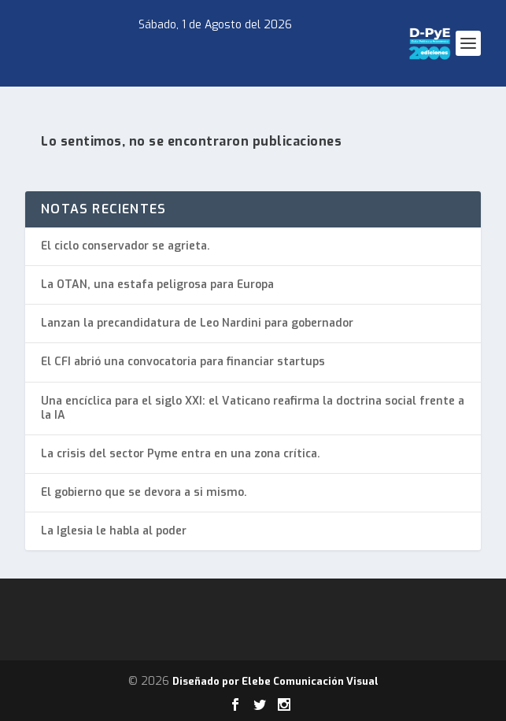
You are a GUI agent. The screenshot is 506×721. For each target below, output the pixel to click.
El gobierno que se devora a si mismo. (144, 492)
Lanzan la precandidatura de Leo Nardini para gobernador (197, 323)
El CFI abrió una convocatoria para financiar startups (183, 361)
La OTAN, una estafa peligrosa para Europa (157, 284)
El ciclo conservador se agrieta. (125, 245)
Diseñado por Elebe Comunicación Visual (275, 681)
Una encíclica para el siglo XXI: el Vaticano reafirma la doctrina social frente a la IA (252, 408)
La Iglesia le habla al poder (114, 530)
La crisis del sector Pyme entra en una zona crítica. (180, 453)
